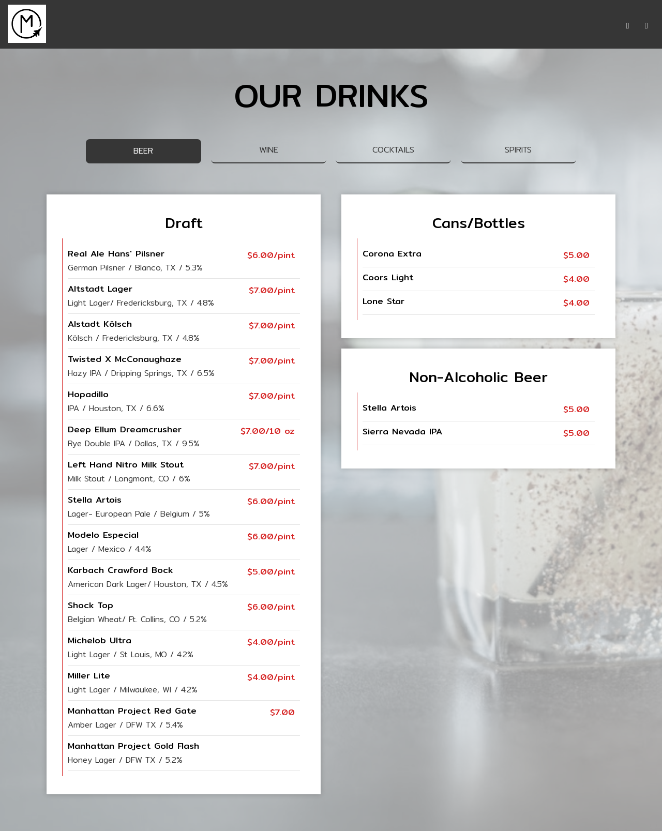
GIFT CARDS (477, 26)
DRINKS (291, 26)
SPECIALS (336, 26)
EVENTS (382, 26)
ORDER (597, 26)
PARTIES (425, 26)
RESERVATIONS (542, 26)
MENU (255, 26)
